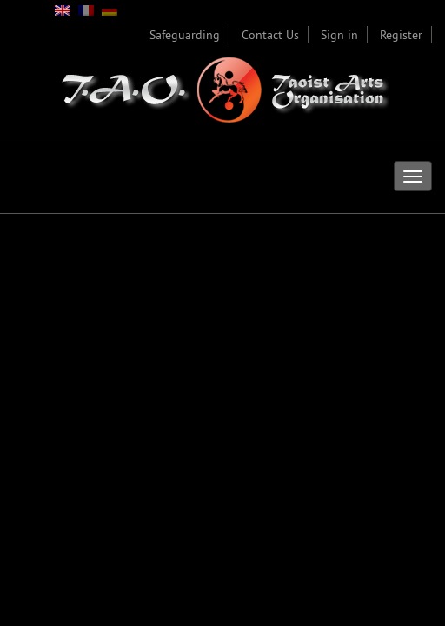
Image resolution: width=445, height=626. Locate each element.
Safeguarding (184, 35)
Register (401, 35)
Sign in (339, 35)
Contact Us (270, 35)
